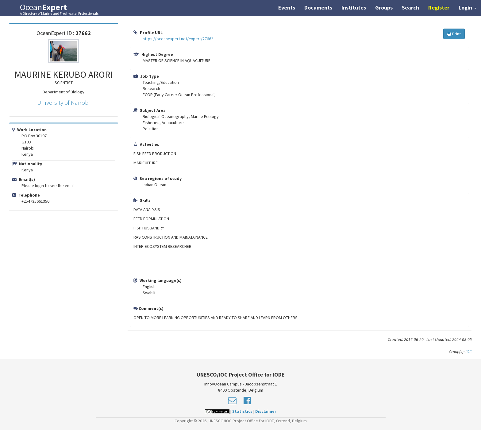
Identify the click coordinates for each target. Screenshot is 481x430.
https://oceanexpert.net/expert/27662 (178, 38)
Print (454, 34)
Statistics (242, 411)
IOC (468, 351)
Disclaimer (265, 411)
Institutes (353, 7)
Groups (384, 7)
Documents (318, 7)
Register (438, 7)
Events (286, 7)
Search (410, 7)
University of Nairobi (63, 102)
